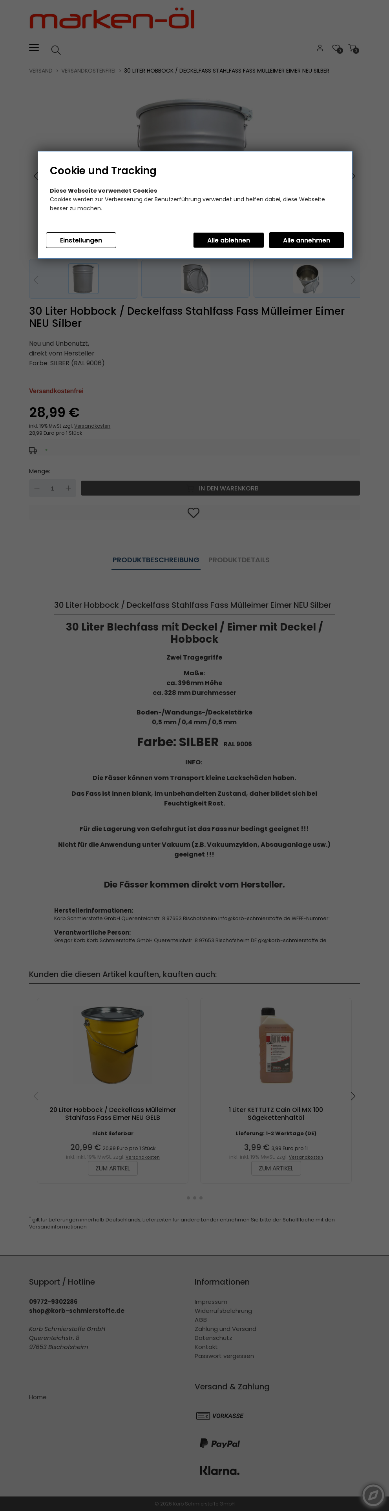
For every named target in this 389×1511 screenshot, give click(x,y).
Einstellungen (81, 240)
